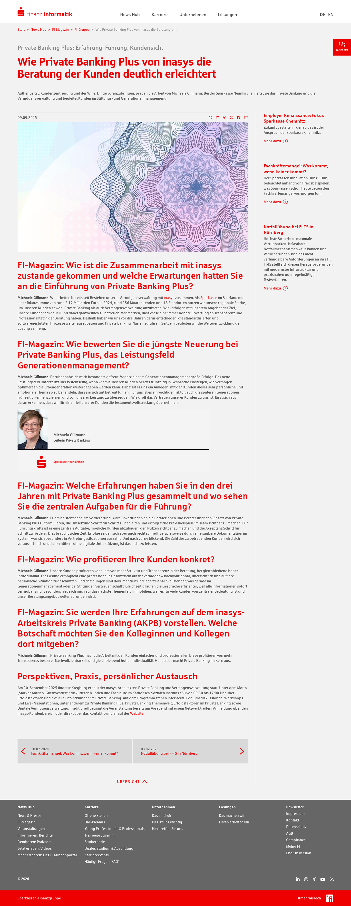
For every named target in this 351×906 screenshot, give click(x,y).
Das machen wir (232, 815)
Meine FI (293, 846)
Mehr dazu (272, 141)
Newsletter (295, 807)
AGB (289, 833)
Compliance (296, 840)
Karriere (91, 807)
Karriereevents (97, 855)
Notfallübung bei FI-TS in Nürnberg (187, 751)
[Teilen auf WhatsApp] (208, 118)
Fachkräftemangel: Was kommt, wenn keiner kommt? (78, 751)
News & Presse (29, 815)
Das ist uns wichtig (167, 822)
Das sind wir (162, 815)
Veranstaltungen (31, 829)
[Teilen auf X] (229, 118)
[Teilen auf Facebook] (236, 118)
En (330, 14)
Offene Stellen (96, 815)
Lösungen (227, 807)
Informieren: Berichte (35, 835)
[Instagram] (306, 879)
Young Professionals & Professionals (115, 829)
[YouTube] (322, 879)
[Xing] (314, 879)
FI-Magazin (27, 822)
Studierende (95, 842)
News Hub (26, 807)
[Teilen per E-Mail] (244, 118)
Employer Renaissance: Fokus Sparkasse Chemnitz (294, 118)
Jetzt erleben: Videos (35, 848)
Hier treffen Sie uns (167, 829)
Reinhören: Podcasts (34, 842)
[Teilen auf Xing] (222, 118)
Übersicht (128, 782)
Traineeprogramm (100, 835)
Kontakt (342, 47)
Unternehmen (163, 807)
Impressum (295, 813)
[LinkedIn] (298, 879)
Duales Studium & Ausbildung (109, 848)
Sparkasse (208, 298)
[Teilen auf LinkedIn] (215, 118)
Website (136, 713)
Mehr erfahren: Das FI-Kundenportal (47, 855)
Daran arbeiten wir (234, 822)
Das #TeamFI (95, 822)
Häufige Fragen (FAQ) (102, 861)
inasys (169, 298)
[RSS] (331, 879)
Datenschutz (296, 827)
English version (298, 853)
